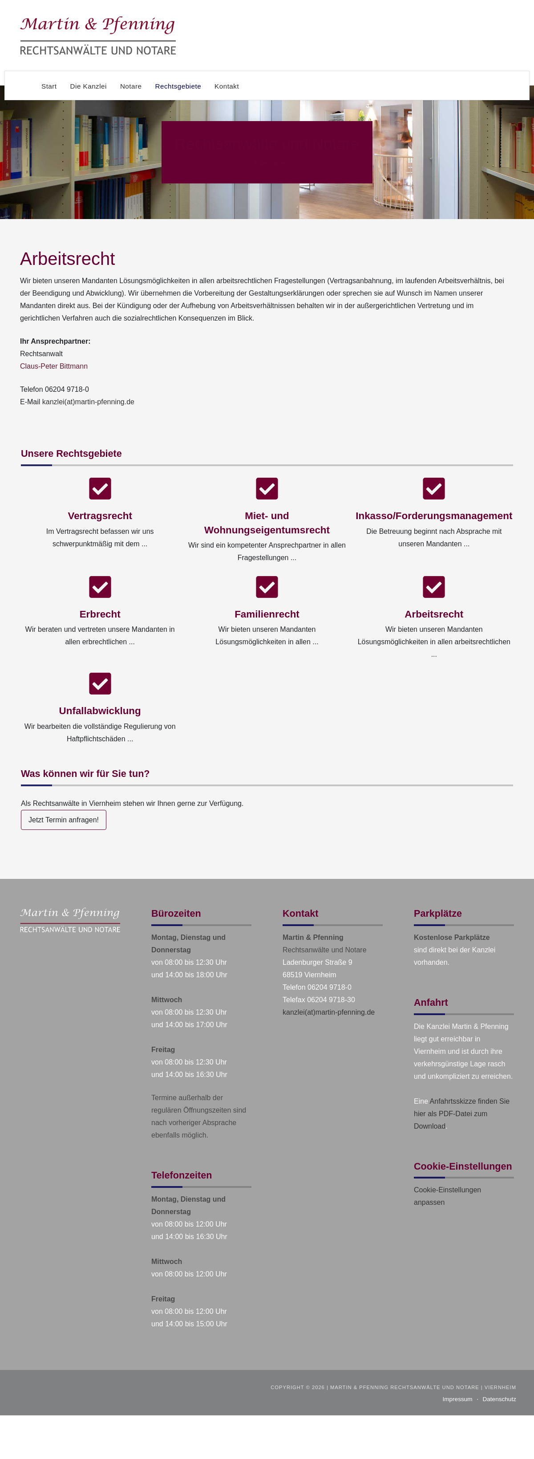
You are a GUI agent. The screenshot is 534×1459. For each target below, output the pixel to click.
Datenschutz (499, 1399)
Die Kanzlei (88, 86)
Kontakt (226, 86)
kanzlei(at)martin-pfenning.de (88, 402)
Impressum (457, 1399)
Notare (131, 86)
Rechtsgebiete (178, 86)
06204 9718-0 (67, 389)
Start (49, 86)
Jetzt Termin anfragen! (63, 820)
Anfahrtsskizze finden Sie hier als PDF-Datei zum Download (462, 1113)
